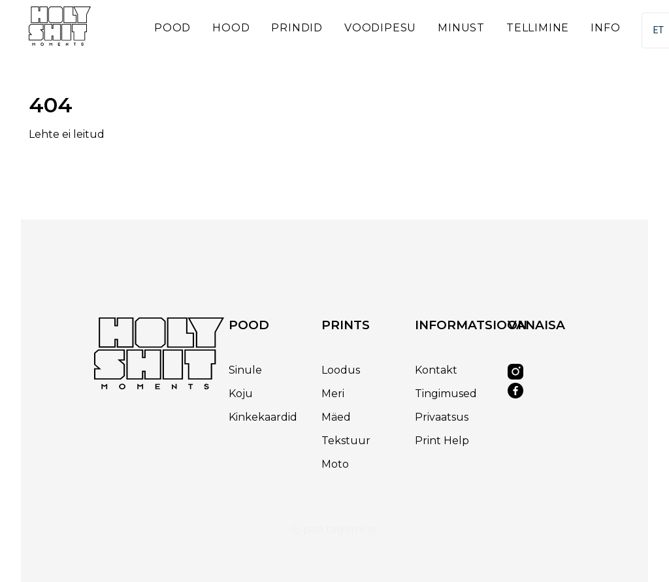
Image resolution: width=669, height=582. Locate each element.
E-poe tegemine (334, 529)
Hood (231, 28)
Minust (461, 28)
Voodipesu (380, 28)
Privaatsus (441, 417)
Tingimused (446, 393)
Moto (335, 464)
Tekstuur (345, 440)
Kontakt (436, 370)
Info (605, 28)
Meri (332, 393)
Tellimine (537, 28)
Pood (172, 28)
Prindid (297, 28)
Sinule (245, 370)
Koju (241, 393)
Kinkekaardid (263, 417)
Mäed (336, 417)
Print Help (442, 440)
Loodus (340, 370)
